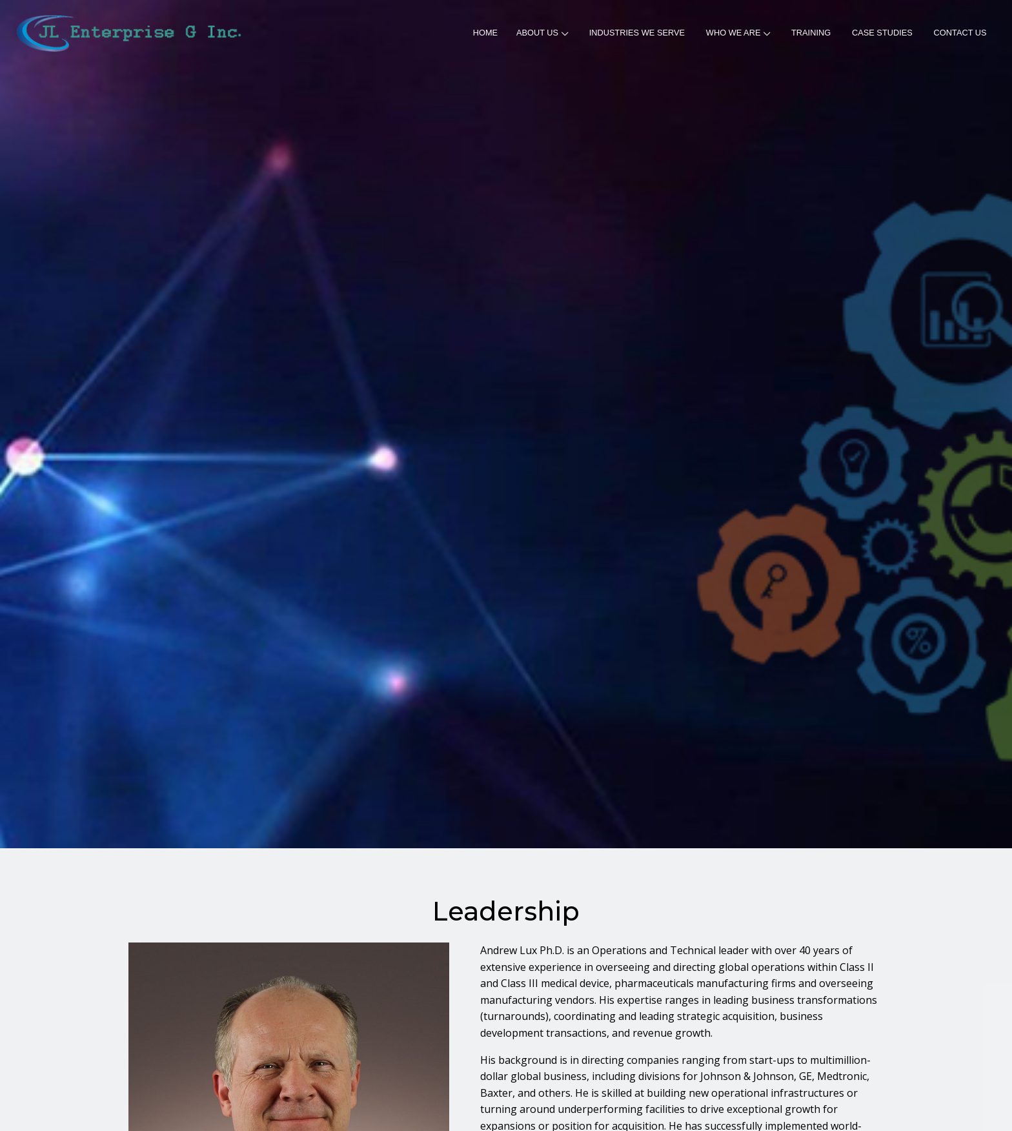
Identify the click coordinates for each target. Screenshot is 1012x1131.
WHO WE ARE (738, 32)
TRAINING (811, 32)
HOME (485, 32)
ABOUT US (542, 32)
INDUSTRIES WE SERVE (637, 32)
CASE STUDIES (882, 32)
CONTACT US (960, 32)
